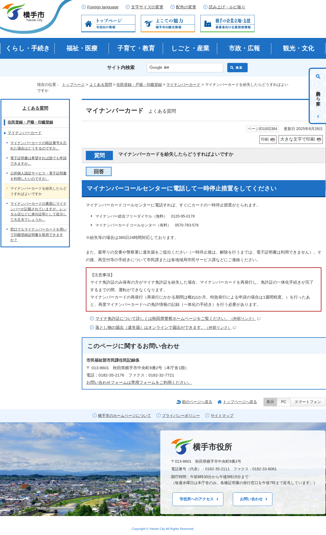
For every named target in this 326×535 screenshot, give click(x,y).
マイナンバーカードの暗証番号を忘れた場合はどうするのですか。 (38, 145)
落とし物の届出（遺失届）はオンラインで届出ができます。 (165, 327)
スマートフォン (308, 402)
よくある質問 (100, 84)
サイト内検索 (121, 67)
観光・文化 (298, 48)
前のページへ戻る (197, 402)
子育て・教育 (136, 48)
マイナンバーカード (183, 84)
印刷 (265, 139)
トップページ (73, 84)
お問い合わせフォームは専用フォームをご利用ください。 (139, 382)
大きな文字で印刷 (297, 139)
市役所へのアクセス (197, 499)
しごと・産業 (190, 48)
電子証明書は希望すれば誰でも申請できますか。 (38, 161)
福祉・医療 (81, 48)
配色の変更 (186, 7)
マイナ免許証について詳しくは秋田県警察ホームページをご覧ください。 (177, 318)
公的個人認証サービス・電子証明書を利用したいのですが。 (38, 176)
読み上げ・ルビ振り (227, 7)
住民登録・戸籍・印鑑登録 (139, 84)
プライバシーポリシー (181, 416)
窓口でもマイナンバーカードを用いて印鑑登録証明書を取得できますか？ (38, 234)
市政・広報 (244, 48)
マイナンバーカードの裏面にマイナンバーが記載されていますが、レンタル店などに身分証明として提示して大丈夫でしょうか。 (38, 212)
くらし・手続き (27, 48)
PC (283, 402)
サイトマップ (222, 416)
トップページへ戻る (240, 402)
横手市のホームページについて (124, 416)
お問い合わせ (251, 499)
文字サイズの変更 (147, 7)
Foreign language (103, 7)
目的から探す (318, 96)
